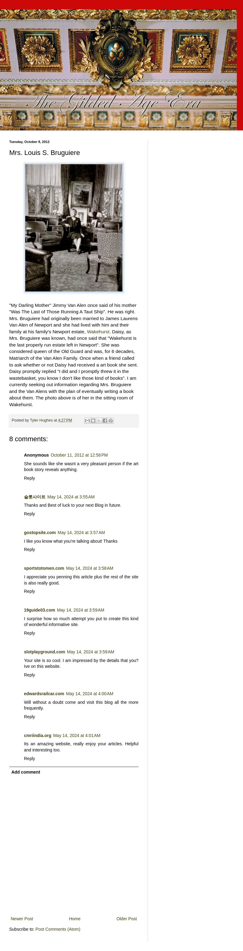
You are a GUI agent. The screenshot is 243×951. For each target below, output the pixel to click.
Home (74, 918)
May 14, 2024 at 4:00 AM (90, 693)
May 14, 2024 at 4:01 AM (77, 735)
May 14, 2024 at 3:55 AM (71, 496)
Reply (29, 478)
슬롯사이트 (35, 496)
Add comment (25, 772)
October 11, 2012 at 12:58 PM (79, 455)
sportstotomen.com (44, 568)
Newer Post (22, 918)
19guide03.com (39, 610)
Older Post (127, 918)
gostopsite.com (40, 532)
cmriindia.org (37, 735)
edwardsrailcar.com (44, 693)
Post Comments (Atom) (58, 929)
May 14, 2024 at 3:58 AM (90, 568)
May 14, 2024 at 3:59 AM (80, 610)
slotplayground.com (44, 651)
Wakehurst (98, 331)
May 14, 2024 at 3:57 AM (81, 532)
